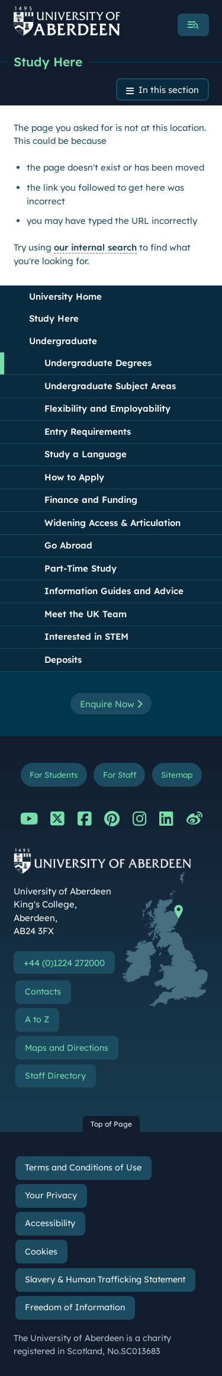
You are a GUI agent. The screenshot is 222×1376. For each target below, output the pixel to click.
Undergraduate (63, 341)
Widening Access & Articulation (112, 522)
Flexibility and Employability (107, 408)
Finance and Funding (90, 499)
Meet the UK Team (85, 614)
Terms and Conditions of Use (83, 1167)
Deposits (63, 659)
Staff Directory (55, 1075)
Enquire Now (111, 704)
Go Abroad (68, 545)
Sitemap (176, 774)
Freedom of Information (75, 1307)
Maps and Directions (66, 1048)
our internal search (95, 247)
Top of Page (111, 1124)
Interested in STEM (86, 636)
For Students (54, 774)
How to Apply (74, 477)
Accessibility (50, 1223)
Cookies (41, 1251)
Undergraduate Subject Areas (110, 386)
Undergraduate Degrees (98, 362)
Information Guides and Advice (114, 590)
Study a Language (85, 454)
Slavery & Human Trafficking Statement (105, 1279)
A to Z (37, 1019)
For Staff (119, 774)
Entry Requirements (87, 431)
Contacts (43, 991)
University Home (65, 296)
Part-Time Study (80, 568)
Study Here (48, 61)
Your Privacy (51, 1195)
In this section (169, 89)
